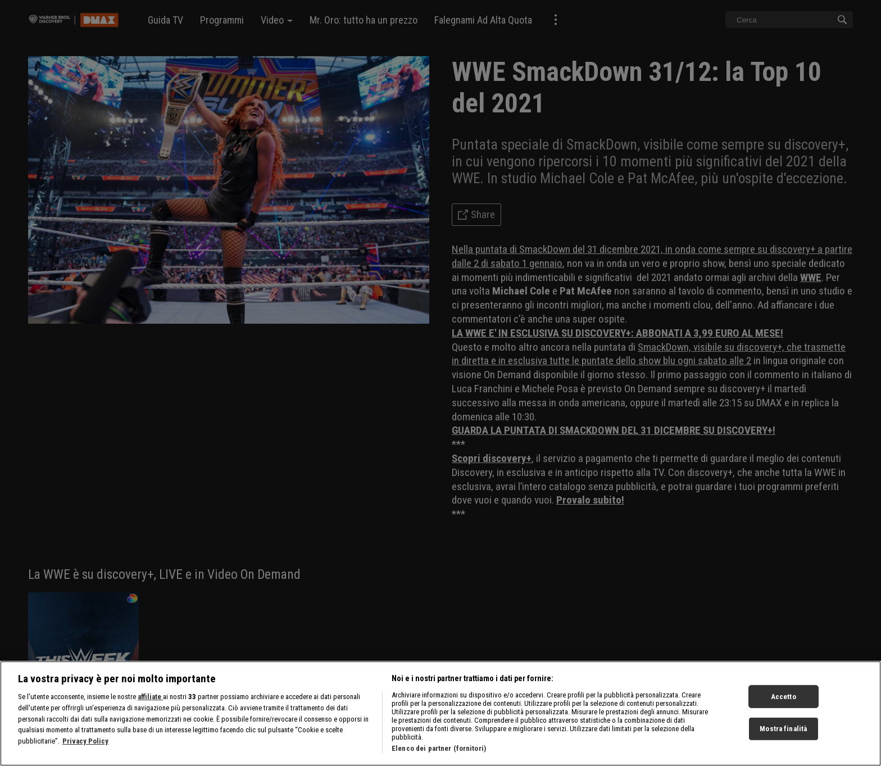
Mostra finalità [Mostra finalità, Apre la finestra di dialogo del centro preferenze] (783, 733)
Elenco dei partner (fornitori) (439, 753)
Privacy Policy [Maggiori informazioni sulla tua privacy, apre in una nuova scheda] (85, 745)
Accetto (783, 701)
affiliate (150, 701)
